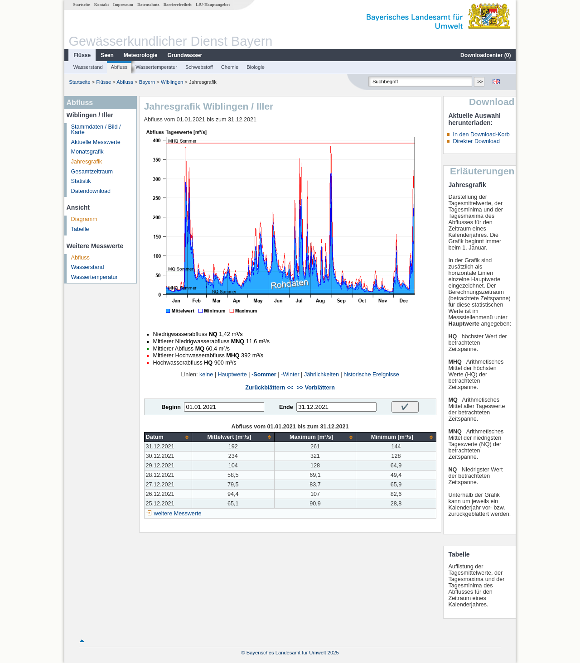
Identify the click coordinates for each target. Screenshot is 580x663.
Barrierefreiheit (178, 4)
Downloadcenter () (485, 55)
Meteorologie (141, 55)
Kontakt (101, 4)
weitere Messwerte (178, 513)
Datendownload (91, 191)
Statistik (81, 181)
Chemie (230, 67)
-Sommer (263, 374)
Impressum (123, 4)
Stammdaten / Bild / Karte (96, 130)
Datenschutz (148, 4)
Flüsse (82, 55)
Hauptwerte (232, 374)
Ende (286, 407)
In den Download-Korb (481, 134)
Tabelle (80, 229)
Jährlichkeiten (321, 374)
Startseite (81, 4)
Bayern (147, 82)
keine (206, 374)
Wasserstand (88, 67)
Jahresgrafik (86, 162)
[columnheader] (168, 437)
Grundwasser (185, 55)
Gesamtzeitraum (92, 171)
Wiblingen (172, 82)
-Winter (290, 374)
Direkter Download (476, 141)
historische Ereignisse (371, 374)
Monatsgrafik (87, 152)
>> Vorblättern (316, 387)
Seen (107, 55)
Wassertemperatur (156, 67)
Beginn (171, 407)
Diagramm (84, 219)
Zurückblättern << (269, 387)
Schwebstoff (199, 67)
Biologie (255, 67)
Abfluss (119, 67)
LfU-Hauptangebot (213, 4)
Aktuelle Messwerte (96, 142)
